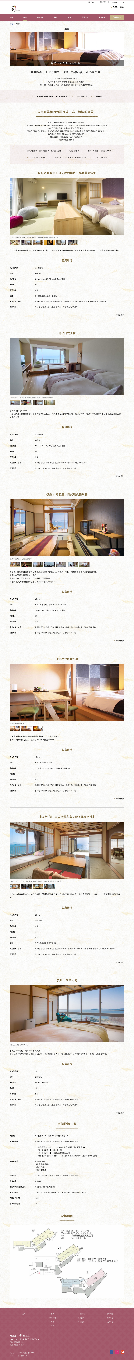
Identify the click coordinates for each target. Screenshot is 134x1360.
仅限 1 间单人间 (98, 157)
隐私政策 (110, 1314)
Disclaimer (13, 1356)
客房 (52, 1314)
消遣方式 (81, 1314)
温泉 (52, 1326)
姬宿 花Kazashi (20, 1335)
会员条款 (110, 1322)
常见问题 (81, 1322)
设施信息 (52, 1318)
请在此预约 (118, 315)
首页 (24, 1314)
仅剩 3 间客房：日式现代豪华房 (97, 151)
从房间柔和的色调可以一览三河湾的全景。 (50, 96)
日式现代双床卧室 (36, 157)
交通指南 (81, 1318)
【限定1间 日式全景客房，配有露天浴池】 (68, 157)
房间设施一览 (79, 96)
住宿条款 (110, 1318)
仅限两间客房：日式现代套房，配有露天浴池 (41, 151)
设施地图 (96, 96)
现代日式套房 (71, 151)
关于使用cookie (22, 1356)
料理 (52, 1322)
